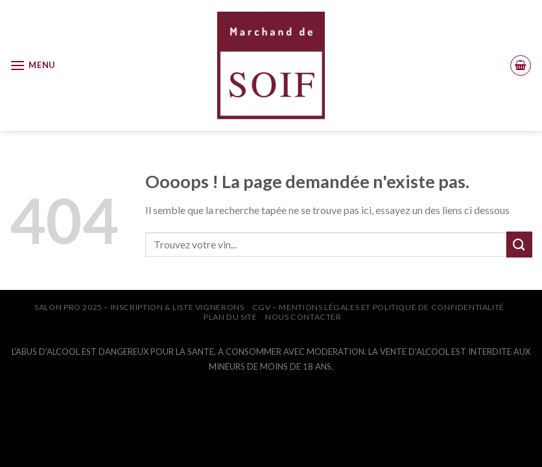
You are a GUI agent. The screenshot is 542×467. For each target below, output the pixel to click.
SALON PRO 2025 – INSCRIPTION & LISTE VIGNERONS (139, 307)
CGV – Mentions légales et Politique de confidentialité (378, 307)
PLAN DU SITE (230, 317)
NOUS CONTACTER (303, 317)
